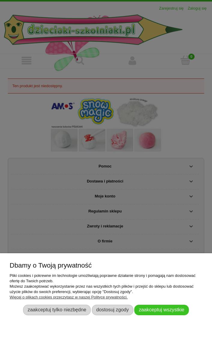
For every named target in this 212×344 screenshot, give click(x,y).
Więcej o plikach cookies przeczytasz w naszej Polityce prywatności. (69, 297)
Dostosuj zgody (112, 309)
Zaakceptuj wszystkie (161, 309)
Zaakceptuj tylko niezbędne (57, 309)
